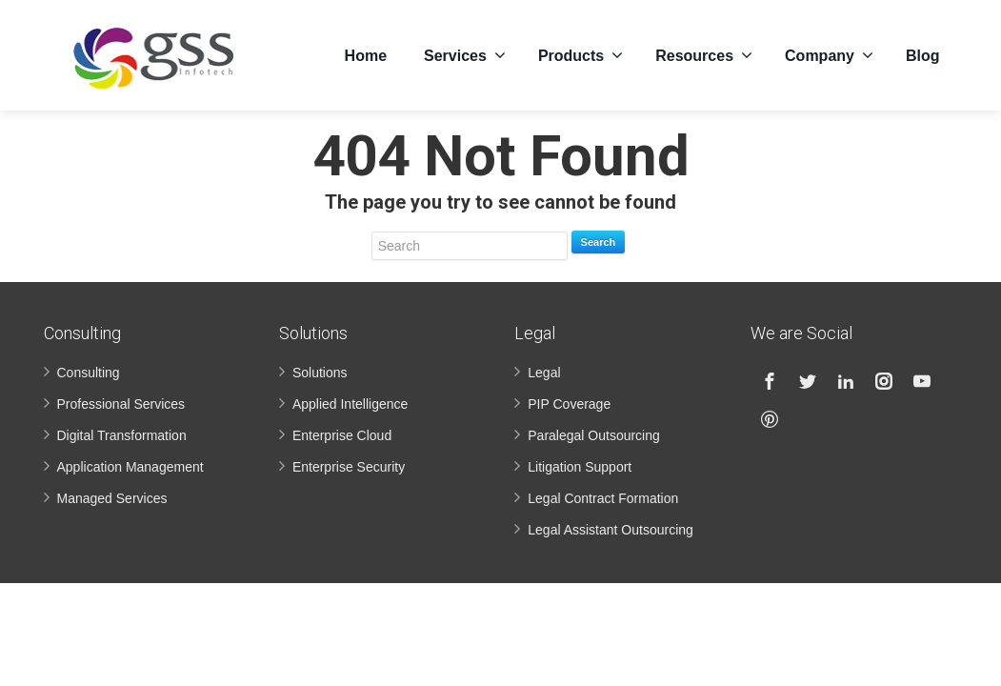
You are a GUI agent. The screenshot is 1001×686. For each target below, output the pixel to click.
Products (580, 55)
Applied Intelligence (350, 404)
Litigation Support (579, 466)
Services (465, 55)
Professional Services (121, 404)
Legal (544, 372)
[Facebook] (770, 381)
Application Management (130, 466)
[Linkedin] (846, 381)
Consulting (88, 372)
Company (829, 55)
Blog (923, 56)
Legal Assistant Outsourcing (610, 529)
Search (598, 242)
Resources (703, 55)
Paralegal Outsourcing (594, 435)
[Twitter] (808, 381)
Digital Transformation (122, 435)
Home (366, 56)
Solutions (320, 372)
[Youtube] (922, 381)
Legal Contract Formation (603, 498)
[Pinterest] (770, 419)
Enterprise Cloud (341, 435)
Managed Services (112, 498)
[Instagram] (884, 381)
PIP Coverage (569, 404)
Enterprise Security (348, 466)
